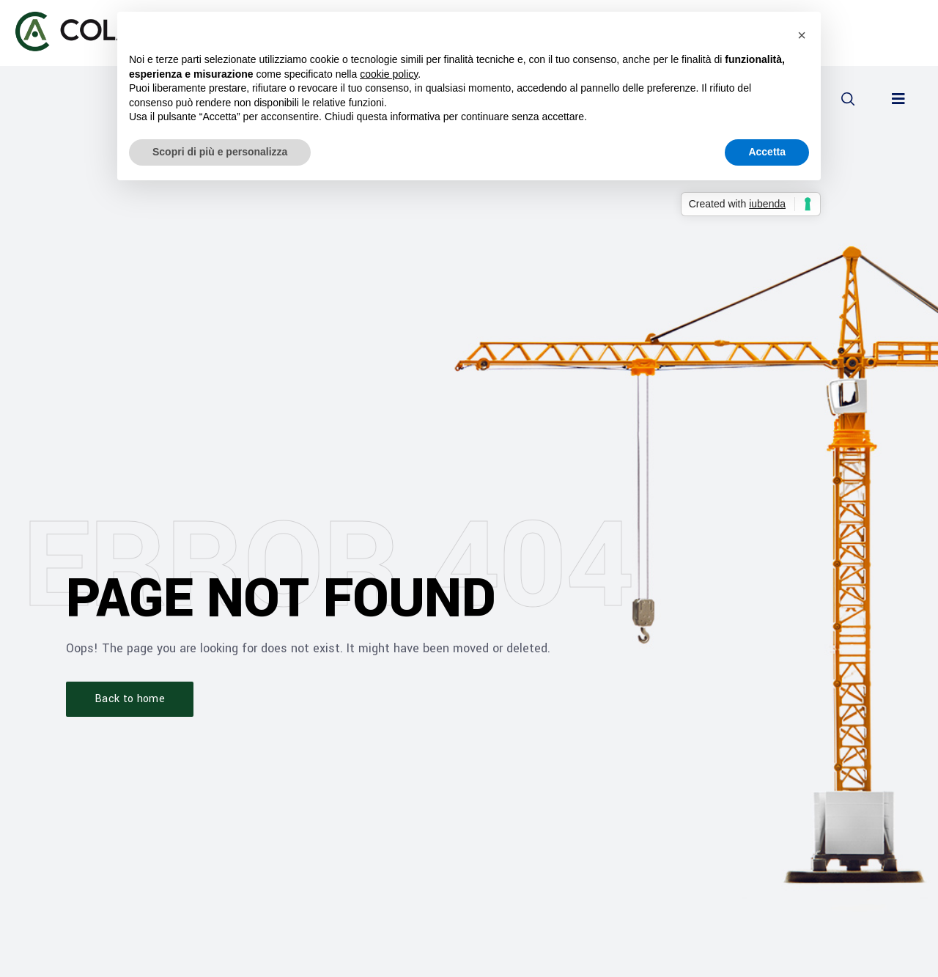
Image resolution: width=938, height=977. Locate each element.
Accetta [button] (767, 152)
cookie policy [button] (389, 74)
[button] (848, 99)
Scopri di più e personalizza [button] (219, 152)
